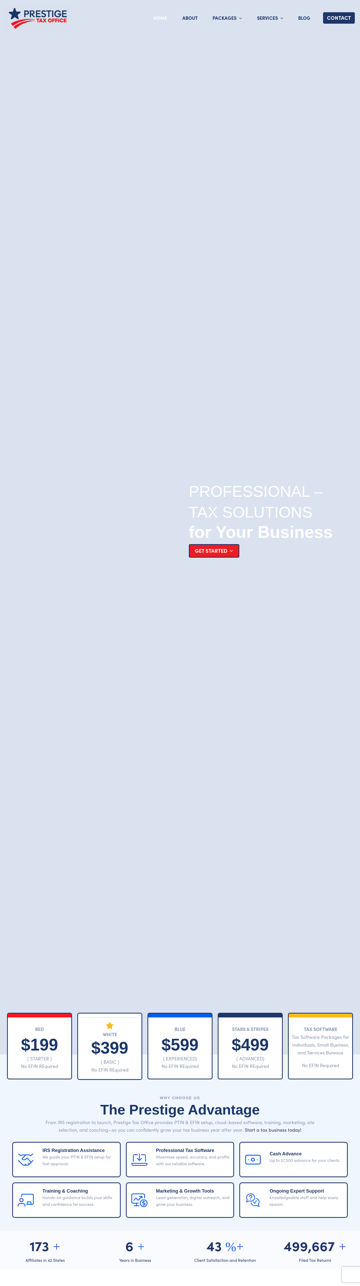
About (190, 18)
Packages (227, 18)
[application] (239, 18)
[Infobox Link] (39, 1047)
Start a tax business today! (273, 1130)
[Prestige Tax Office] (38, 17)
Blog (304, 18)
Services (270, 18)
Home (160, 18)
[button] (339, 18)
